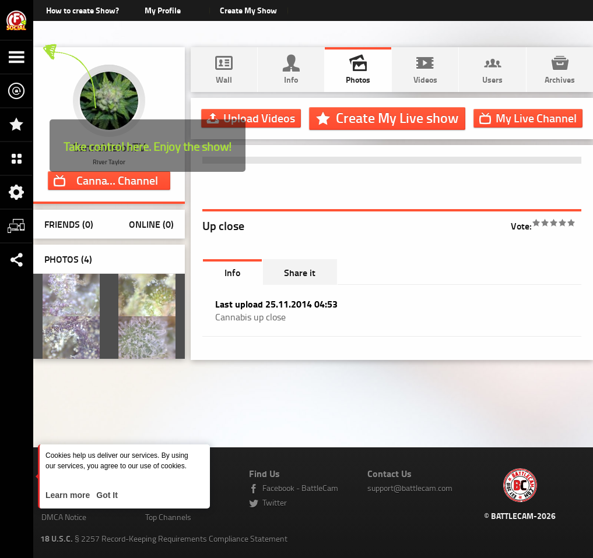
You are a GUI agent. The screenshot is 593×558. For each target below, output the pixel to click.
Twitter (274, 502)
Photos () (68, 259)
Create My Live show (397, 118)
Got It (105, 495)
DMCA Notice (63, 516)
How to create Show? (82, 10)
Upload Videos (259, 118)
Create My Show (248, 10)
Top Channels (168, 516)
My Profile (163, 10)
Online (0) (151, 224)
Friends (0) (68, 224)
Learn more (68, 495)
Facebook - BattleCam (300, 487)
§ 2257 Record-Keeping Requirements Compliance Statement (163, 538)
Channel (117, 180)
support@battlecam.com (409, 487)
